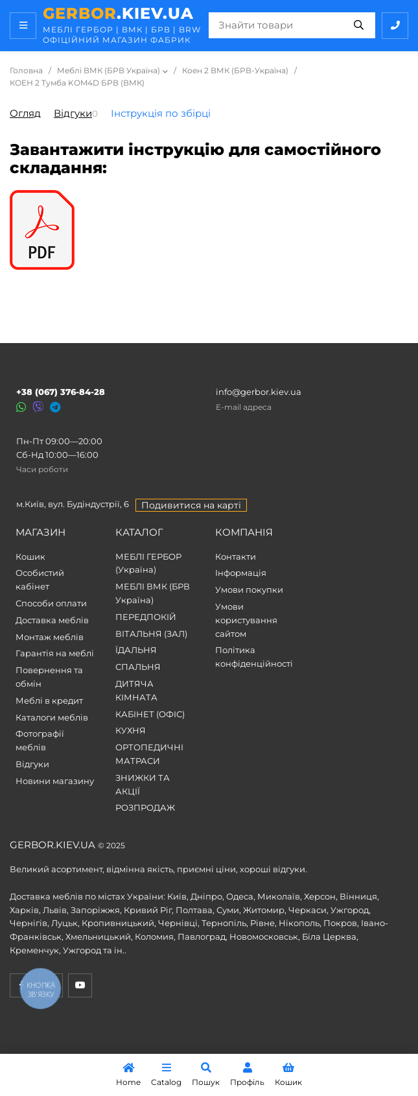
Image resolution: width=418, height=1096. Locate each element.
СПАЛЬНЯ (138, 666)
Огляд (25, 113)
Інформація (240, 572)
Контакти (235, 556)
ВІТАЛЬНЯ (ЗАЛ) (151, 633)
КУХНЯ (130, 730)
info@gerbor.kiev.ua (258, 392)
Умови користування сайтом (246, 620)
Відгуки (73, 113)
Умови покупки (249, 589)
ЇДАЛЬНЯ (136, 650)
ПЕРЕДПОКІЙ (145, 617)
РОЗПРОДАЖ (145, 807)
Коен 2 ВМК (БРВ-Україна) (235, 70)
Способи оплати (51, 603)
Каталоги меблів (52, 717)
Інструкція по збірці (161, 113)
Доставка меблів (52, 620)
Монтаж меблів (50, 637)
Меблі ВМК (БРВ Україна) (108, 70)
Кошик (30, 556)
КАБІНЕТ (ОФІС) (150, 714)
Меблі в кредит (49, 700)
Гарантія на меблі (55, 653)
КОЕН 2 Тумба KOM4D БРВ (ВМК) (77, 83)
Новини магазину (55, 781)
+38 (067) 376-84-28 (60, 392)
